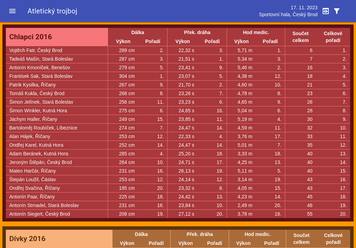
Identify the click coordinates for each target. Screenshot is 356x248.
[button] (12, 11)
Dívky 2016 (27, 239)
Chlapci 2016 (30, 37)
